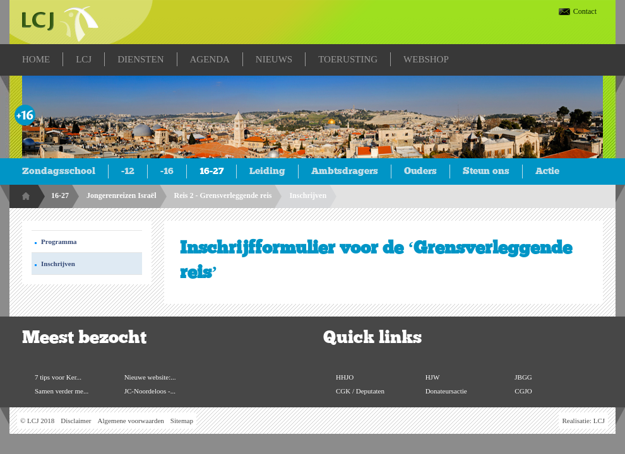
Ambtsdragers (344, 171)
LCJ (599, 420)
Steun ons (486, 171)
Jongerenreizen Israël (121, 195)
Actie (547, 171)
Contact (585, 11)
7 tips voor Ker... (58, 377)
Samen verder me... (61, 391)
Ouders (420, 171)
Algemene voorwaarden (130, 420)
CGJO (523, 391)
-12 (127, 171)
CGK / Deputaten (360, 391)
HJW (433, 377)
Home (27, 196)
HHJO (345, 377)
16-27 (211, 171)
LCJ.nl (59, 22)
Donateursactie (446, 391)
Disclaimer (76, 420)
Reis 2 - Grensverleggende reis (223, 195)
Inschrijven (307, 195)
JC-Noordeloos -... (150, 391)
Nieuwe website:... (150, 377)
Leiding (267, 171)
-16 (167, 171)
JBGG (523, 377)
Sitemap (181, 420)
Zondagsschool (58, 171)
